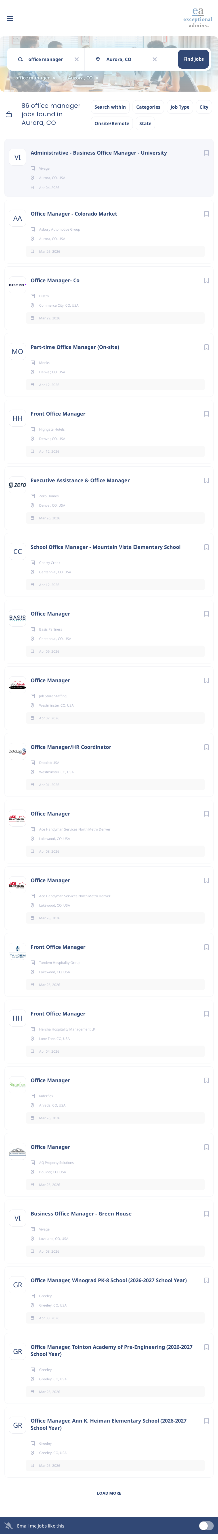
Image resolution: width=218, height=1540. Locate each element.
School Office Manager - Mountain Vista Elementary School (106, 552)
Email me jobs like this (40, 1531)
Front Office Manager (58, 419)
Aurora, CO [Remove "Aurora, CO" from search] (80, 78)
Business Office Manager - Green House (81, 1219)
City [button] (204, 107)
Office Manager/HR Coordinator (71, 752)
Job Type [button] (180, 107)
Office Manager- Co (55, 286)
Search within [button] (110, 107)
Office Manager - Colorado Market (74, 219)
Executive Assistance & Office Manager (80, 486)
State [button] (145, 123)
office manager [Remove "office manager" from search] (32, 78)
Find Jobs (193, 59)
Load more (109, 1499)
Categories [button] (148, 107)
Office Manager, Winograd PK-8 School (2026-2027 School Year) (109, 1285)
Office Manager (50, 619)
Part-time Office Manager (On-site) (75, 352)
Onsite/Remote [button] (112, 123)
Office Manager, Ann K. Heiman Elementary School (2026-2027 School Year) (108, 1430)
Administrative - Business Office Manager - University (99, 152)
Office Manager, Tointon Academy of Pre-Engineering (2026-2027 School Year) (111, 1356)
